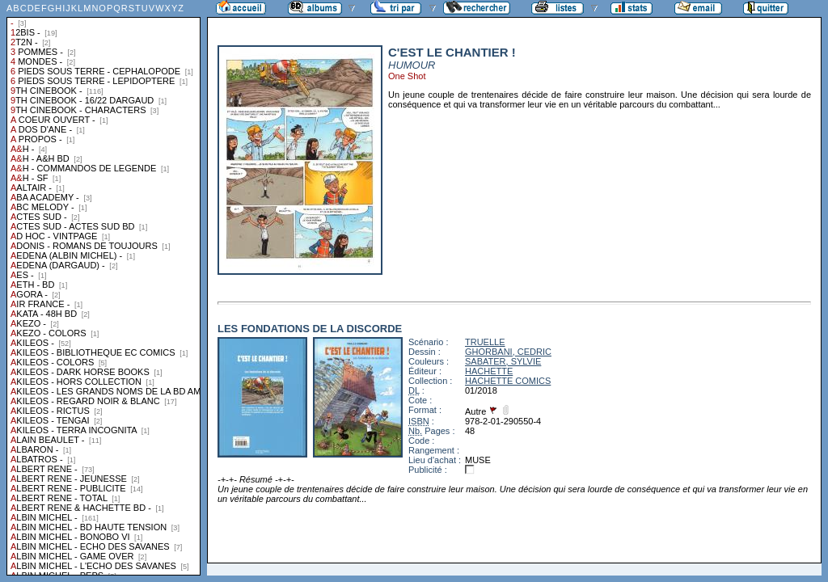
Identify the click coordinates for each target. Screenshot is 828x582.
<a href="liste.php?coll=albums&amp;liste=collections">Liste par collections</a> (103, 288)
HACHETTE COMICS (508, 381)
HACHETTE (489, 371)
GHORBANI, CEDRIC (508, 351)
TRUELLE (485, 342)
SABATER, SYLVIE (503, 361)
